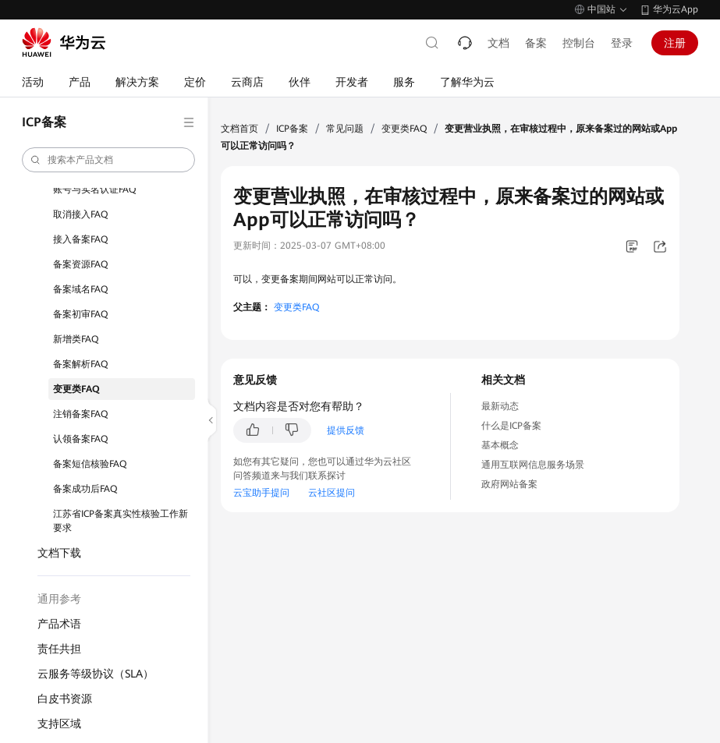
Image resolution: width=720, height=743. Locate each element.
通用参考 (59, 599)
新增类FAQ (75, 339)
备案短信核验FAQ (89, 463)
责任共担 (59, 648)
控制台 (578, 43)
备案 (536, 43)
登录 (622, 43)
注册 (675, 43)
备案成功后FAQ (85, 488)
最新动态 (500, 406)
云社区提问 (331, 492)
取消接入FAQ (80, 214)
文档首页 (239, 128)
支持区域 (59, 723)
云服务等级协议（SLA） (95, 673)
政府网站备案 (509, 484)
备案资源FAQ (80, 264)
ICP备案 (292, 128)
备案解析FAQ (80, 364)
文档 (498, 43)
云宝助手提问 (261, 492)
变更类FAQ (76, 389)
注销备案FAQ (80, 414)
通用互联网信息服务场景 (532, 464)
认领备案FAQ (80, 438)
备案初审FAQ (80, 314)
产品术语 (59, 623)
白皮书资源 (64, 698)
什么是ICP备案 (511, 425)
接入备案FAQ (80, 239)
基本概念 (500, 445)
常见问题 (345, 128)
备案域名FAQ (80, 289)
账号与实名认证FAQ (94, 189)
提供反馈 (345, 430)
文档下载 (59, 553)
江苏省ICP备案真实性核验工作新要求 (120, 520)
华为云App (675, 9)
